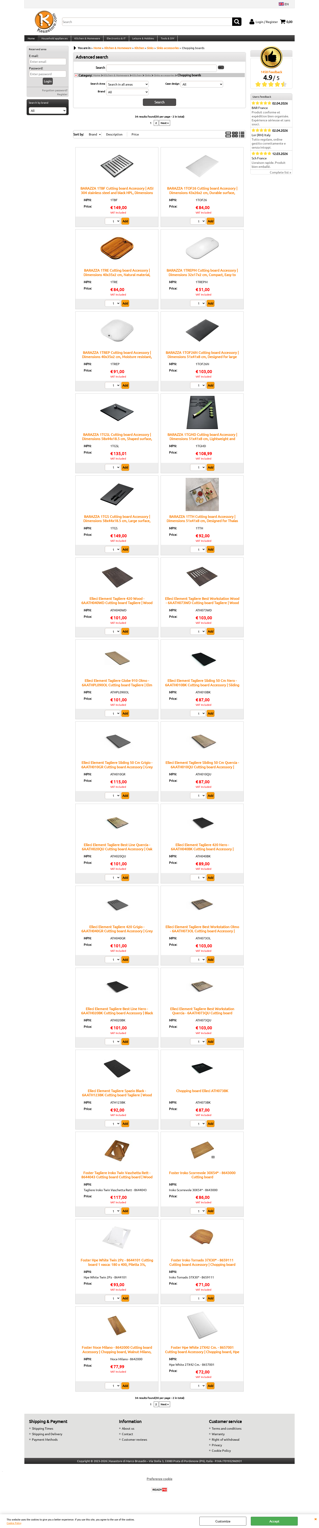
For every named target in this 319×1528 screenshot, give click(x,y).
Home (31, 40)
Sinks (148, 79)
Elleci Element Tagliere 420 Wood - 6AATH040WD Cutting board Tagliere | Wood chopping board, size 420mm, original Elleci (116, 606)
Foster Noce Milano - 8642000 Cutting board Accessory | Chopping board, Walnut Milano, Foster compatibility (117, 1355)
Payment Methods (45, 1443)
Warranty (218, 1438)
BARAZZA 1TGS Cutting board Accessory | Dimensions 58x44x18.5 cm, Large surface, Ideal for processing (116, 524)
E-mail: (33, 60)
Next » (165, 127)
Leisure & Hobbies (142, 40)
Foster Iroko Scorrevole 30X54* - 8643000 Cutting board (202, 1178)
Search (100, 72)
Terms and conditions (226, 1432)
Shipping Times (42, 1432)
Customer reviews (134, 1443)
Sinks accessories (164, 79)
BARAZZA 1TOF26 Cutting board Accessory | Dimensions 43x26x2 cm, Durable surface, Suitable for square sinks (202, 196)
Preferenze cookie (159, 1483)
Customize (222, 1521)
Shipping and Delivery (47, 1438)
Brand (101, 95)
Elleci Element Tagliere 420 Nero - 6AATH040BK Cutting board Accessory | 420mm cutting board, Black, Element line (202, 852)
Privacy (217, 1449)
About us (128, 1432)
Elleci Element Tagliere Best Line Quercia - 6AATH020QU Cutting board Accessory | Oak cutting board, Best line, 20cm (117, 852)
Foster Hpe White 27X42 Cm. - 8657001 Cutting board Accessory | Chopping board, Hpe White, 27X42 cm (202, 1355)
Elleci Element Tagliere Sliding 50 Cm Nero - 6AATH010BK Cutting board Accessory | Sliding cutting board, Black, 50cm (202, 688)
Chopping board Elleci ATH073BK (202, 1094)
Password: (36, 72)
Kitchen (137, 79)
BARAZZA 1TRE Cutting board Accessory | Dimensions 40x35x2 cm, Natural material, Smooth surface (117, 278)
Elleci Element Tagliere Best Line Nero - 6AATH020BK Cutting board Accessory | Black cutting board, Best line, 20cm (117, 1016)
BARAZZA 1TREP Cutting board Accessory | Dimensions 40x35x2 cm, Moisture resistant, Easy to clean (117, 360)
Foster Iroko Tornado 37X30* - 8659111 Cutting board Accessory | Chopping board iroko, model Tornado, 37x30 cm (202, 1268)
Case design (172, 88)
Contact (127, 1438)
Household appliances (54, 40)
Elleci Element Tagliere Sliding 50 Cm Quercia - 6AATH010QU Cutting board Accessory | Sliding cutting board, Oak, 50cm (202, 770)
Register (62, 98)
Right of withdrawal (225, 1443)
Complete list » (280, 177)
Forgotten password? (55, 94)
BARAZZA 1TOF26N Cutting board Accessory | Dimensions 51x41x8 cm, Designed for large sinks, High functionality (202, 360)
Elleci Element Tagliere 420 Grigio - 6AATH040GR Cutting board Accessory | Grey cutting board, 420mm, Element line (117, 934)
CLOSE (315, 1519)
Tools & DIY (166, 40)
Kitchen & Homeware (86, 40)
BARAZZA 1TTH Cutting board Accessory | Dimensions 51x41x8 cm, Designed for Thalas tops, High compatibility (202, 524)
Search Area (97, 88)
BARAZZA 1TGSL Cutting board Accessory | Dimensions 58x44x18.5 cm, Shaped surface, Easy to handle (117, 442)
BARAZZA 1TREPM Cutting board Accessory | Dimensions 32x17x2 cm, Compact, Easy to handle (202, 278)
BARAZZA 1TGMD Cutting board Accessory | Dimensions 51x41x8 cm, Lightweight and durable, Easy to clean (202, 442)
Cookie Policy (14, 1523)
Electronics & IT (115, 40)
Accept (274, 1521)
